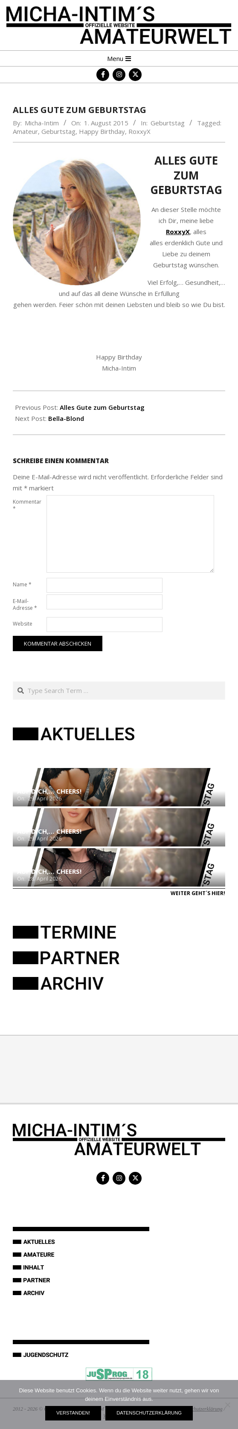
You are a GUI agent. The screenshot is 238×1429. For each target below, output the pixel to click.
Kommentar (27, 505)
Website (22, 623)
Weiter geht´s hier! (198, 893)
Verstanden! (73, 1412)
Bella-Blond (66, 418)
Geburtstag (168, 123)
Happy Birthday (102, 131)
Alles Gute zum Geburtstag (102, 407)
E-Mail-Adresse (25, 604)
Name (22, 584)
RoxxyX (139, 131)
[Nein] (227, 1404)
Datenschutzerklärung (149, 1412)
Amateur (25, 131)
